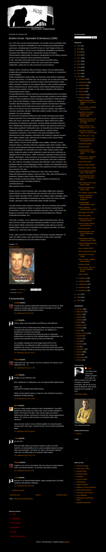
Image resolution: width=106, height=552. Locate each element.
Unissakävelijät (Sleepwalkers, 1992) (86, 203)
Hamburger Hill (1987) (86, 212)
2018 (79, 55)
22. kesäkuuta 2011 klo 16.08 (24, 431)
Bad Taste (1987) (84, 228)
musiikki (79, 336)
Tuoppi (16, 303)
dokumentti (80, 312)
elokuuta (82, 91)
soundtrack (80, 349)
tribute (78, 354)
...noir (16, 320)
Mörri (16, 405)
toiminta (19, 292)
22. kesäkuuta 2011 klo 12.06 (24, 398)
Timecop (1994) (83, 147)
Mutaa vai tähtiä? (82, 484)
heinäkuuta (83, 94)
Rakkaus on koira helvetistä (86, 487)
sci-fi (78, 341)
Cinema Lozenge (82, 466)
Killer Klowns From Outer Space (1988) (87, 184)
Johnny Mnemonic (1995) (87, 251)
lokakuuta (82, 85)
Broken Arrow (14, 247)
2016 (79, 61)
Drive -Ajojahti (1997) (85, 248)
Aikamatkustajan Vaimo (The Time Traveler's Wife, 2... (86, 178)
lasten (78, 330)
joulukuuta (82, 79)
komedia (79, 328)
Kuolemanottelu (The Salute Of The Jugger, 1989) (86, 152)
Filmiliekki (79, 476)
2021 (79, 46)
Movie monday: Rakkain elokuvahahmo (86, 260)
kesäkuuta (82, 98)
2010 (79, 294)
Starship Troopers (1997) (87, 168)
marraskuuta (83, 82)
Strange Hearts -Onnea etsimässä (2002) (86, 219)
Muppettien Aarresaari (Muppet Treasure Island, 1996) (86, 114)
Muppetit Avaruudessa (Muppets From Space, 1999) (87, 102)
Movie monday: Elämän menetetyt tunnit (86, 224)
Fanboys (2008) (83, 264)
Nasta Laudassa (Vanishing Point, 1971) (87, 208)
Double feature (81, 471)
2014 (79, 67)
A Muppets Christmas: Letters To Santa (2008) (87, 132)
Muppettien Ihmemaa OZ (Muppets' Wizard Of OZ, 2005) (87, 121)
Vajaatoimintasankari (83, 502)
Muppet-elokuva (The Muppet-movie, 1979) (86, 127)
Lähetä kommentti (18, 490)
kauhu (78, 322)
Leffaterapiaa (81, 482)
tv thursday (80, 357)
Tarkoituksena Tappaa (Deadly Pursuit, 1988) (87, 239)
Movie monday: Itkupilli (86, 165)
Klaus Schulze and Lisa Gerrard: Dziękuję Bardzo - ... (86, 269)
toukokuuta (83, 278)
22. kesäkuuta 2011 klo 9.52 (24, 313)
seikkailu (79, 344)
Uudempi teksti (15, 495)
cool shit (79, 309)
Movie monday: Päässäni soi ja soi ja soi (87, 108)
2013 (79, 70)
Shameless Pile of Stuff (84, 493)
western (79, 360)
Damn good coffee (82, 468)
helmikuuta (83, 287)
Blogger (66, 542)
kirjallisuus (80, 325)
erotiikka (79, 317)
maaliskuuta (83, 284)
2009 (79, 297)
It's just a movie (81, 479)
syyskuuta (82, 88)
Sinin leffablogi (81, 495)
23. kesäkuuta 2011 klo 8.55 (24, 470)
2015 (79, 64)
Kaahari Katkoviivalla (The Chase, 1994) (87, 244)
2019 (79, 52)
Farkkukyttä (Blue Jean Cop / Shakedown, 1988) (86, 233)
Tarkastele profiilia (80, 394)
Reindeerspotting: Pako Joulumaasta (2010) (86, 140)
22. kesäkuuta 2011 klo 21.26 (24, 455)
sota (77, 346)
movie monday (81, 333)
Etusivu (38, 495)
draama (79, 314)
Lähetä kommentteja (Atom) (23, 499)
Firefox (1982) (83, 274)
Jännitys (79, 320)
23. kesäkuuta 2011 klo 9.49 (24, 486)
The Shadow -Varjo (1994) (87, 193)
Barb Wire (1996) (84, 215)
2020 (79, 49)
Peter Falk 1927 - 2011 (86, 136)
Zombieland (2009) (85, 144)
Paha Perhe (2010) (85, 162)
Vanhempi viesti (61, 495)
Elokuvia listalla (81, 474)
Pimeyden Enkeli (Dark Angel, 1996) (86, 188)
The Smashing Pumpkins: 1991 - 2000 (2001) (87, 172)
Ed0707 (79, 434)
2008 (79, 300)
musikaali (79, 338)
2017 (79, 58)
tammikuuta (83, 290)
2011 (79, 76)
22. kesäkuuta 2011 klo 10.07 (24, 353)
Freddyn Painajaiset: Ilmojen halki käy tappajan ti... (85, 197)
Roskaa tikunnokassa (83, 490)
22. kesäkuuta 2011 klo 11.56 (24, 368)
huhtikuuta (82, 281)
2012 (79, 73)
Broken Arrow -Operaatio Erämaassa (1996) (87, 158)
